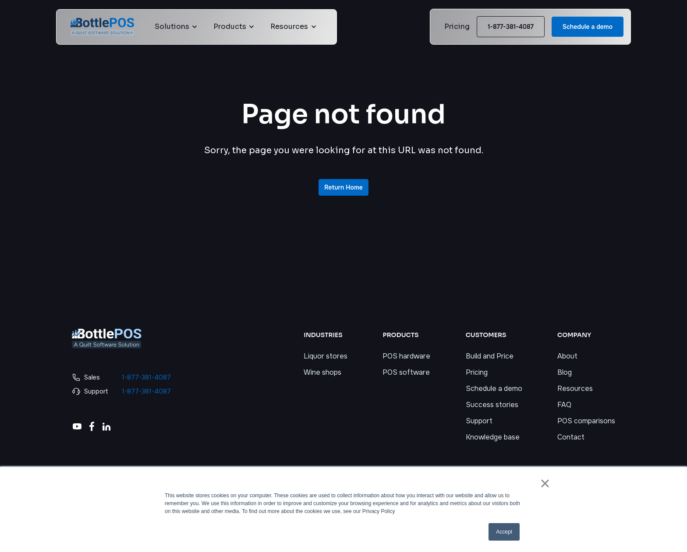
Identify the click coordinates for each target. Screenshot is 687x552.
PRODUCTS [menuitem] (400, 335)
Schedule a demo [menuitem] (494, 388)
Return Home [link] (343, 187)
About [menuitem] (567, 356)
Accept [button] (504, 532)
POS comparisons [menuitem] (586, 420)
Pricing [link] (457, 26)
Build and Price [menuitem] (489, 356)
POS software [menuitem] (406, 372)
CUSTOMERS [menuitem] (486, 335)
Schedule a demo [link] (588, 27)
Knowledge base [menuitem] (493, 437)
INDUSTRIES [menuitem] (323, 335)
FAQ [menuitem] (564, 404)
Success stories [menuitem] (492, 404)
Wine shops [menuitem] (322, 372)
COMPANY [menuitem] (574, 335)
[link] (102, 26)
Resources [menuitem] (575, 388)
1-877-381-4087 (511, 27)
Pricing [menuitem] (477, 372)
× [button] (545, 483)
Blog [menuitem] (564, 372)
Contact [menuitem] (570, 437)
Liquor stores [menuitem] (325, 356)
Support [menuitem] (479, 420)
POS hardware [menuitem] (406, 356)
